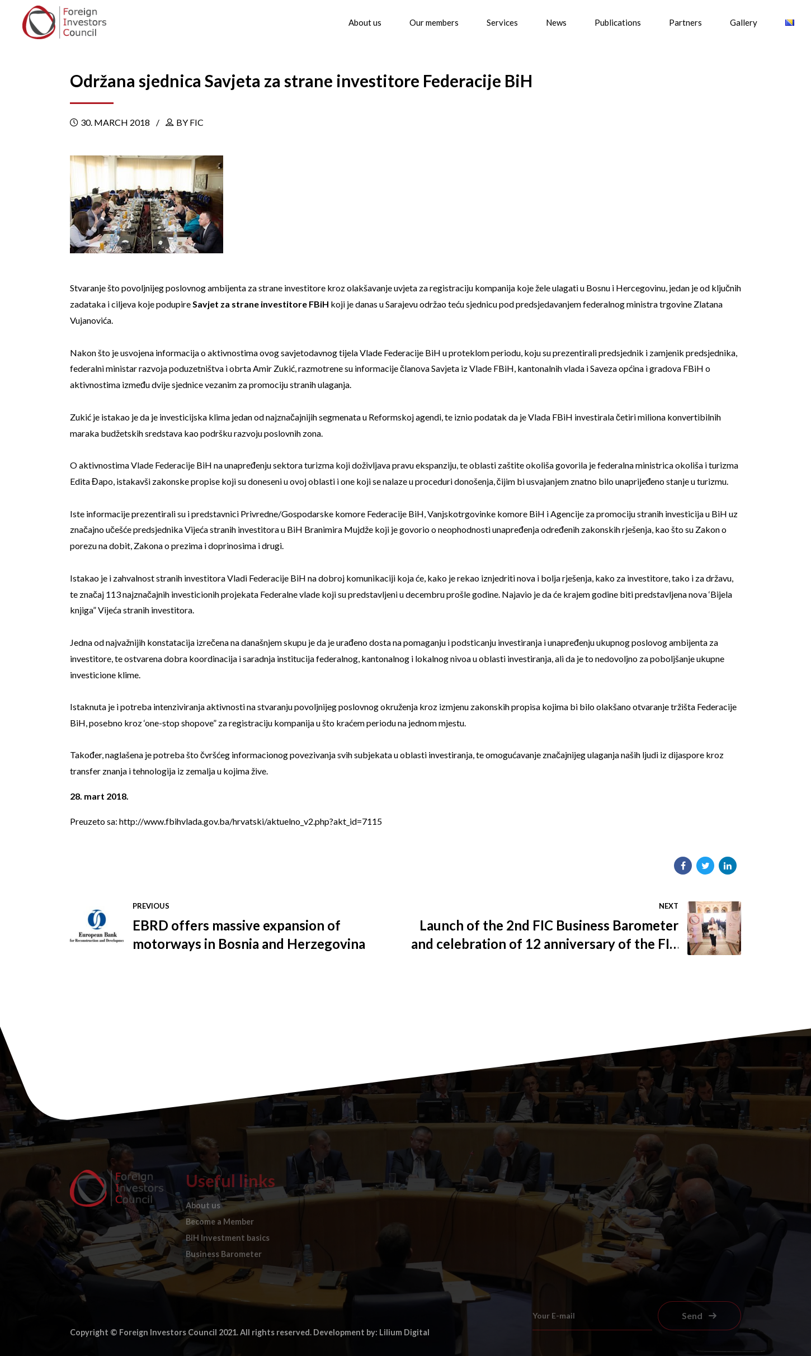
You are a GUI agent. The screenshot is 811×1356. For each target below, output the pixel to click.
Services (502, 22)
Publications (618, 22)
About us (364, 22)
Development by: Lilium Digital (371, 1332)
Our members (434, 22)
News (556, 22)
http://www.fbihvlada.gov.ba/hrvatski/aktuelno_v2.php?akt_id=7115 (250, 821)
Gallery (743, 22)
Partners (685, 22)
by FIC (190, 122)
